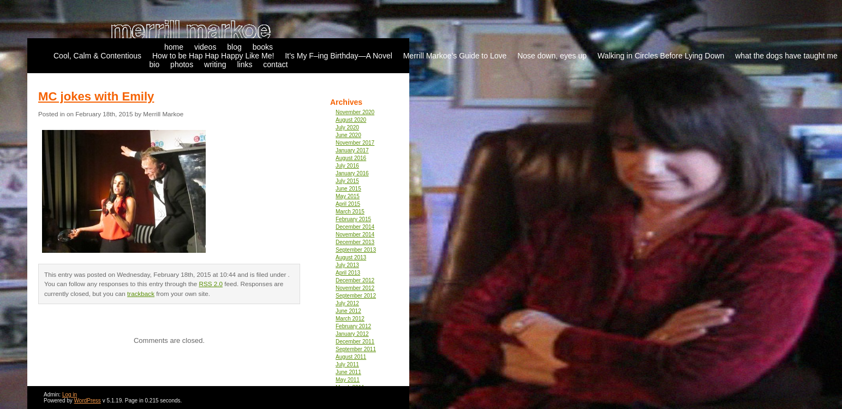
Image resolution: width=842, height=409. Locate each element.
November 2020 (355, 112)
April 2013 (348, 273)
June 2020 (348, 135)
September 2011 (356, 349)
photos (181, 64)
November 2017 (355, 143)
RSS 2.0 (211, 283)
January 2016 (352, 173)
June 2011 (348, 372)
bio (155, 64)
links (244, 64)
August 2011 (351, 357)
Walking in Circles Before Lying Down (661, 55)
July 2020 (347, 128)
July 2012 (347, 303)
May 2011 (348, 380)
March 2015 (350, 212)
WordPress (87, 401)
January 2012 (352, 334)
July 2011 (347, 364)
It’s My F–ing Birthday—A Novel (338, 55)
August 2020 (351, 120)
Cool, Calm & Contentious (97, 55)
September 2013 (356, 250)
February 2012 (353, 326)
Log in (69, 395)
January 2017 (352, 150)
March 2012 (350, 319)
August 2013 (351, 257)
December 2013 (355, 242)
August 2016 (351, 158)
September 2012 (356, 296)
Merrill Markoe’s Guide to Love (455, 55)
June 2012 (348, 311)
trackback (140, 293)
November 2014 (355, 235)
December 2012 (355, 280)
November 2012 (355, 288)
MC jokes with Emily (96, 96)
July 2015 (347, 181)
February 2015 (353, 219)
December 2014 (355, 227)
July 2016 (347, 166)
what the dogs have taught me (786, 55)
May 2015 (348, 196)
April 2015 (348, 204)
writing (215, 64)
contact (275, 64)
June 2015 (348, 189)
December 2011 (355, 342)
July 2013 (347, 265)
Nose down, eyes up (552, 55)
